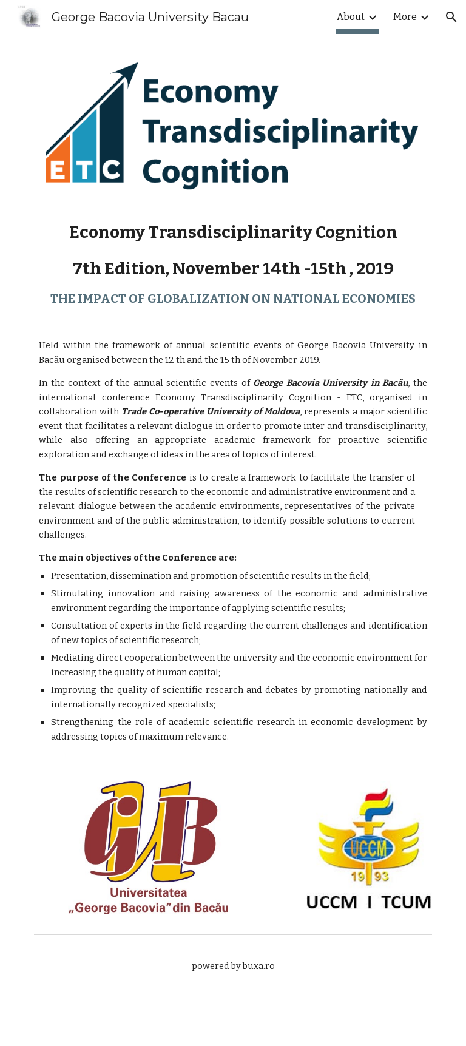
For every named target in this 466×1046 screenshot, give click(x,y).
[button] (451, 17)
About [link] (351, 16)
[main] (232, 482)
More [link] (405, 16)
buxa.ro (259, 965)
